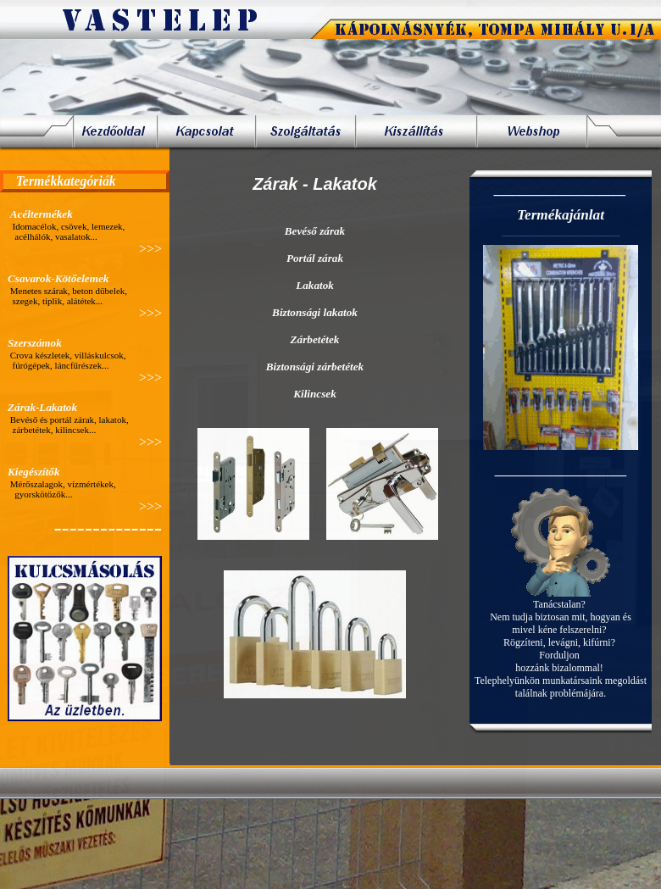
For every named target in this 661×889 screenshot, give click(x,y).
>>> (150, 249)
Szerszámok (35, 342)
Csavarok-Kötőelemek (58, 278)
